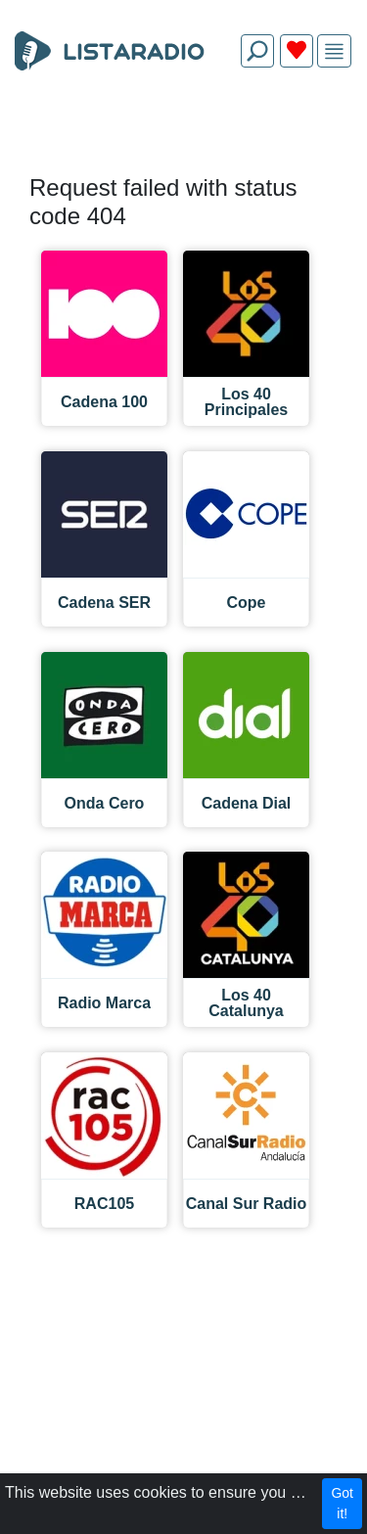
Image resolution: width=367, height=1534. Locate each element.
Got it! (342, 1503)
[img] (334, 51)
